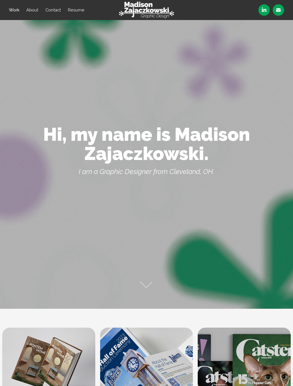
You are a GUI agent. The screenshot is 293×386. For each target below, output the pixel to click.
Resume (76, 9)
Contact (53, 9)
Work (14, 9)
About (32, 9)
